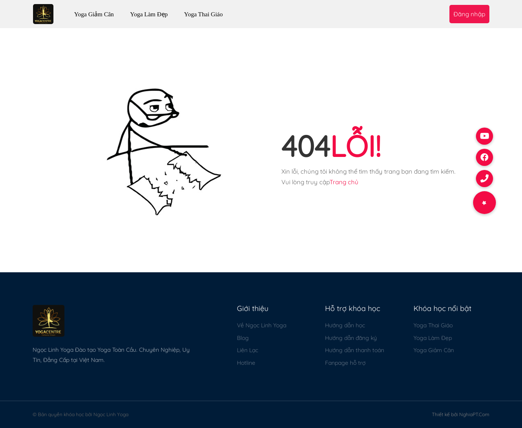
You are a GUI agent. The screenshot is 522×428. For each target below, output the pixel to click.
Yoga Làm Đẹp (149, 14)
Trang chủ (344, 182)
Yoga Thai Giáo (203, 14)
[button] (484, 202)
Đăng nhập (469, 14)
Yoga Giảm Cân (94, 14)
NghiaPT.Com (474, 414)
